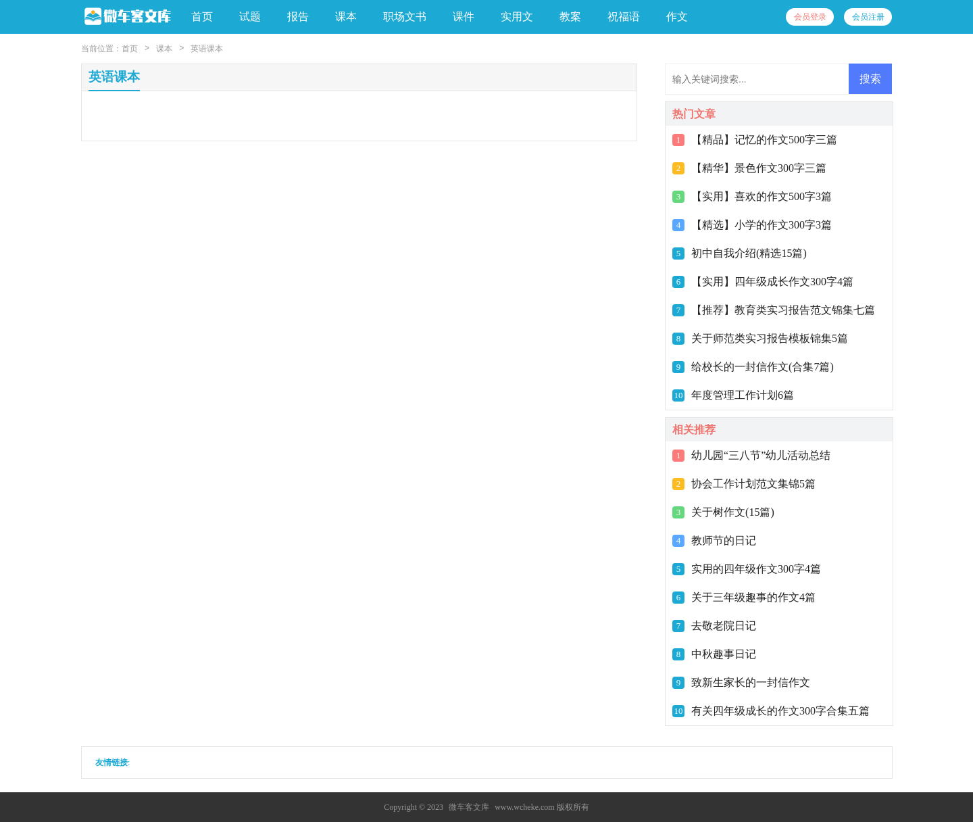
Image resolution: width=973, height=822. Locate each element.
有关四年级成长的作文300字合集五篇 (780, 711)
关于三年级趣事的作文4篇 (753, 597)
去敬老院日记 (723, 625)
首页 (202, 16)
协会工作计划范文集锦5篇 (753, 483)
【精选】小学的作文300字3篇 (761, 225)
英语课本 (207, 48)
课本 (164, 48)
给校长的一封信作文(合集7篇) (762, 366)
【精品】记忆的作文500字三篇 (764, 139)
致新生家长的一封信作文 (750, 682)
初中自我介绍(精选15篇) (749, 253)
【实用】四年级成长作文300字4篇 (772, 281)
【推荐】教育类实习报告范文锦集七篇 (783, 310)
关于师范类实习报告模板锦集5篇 (769, 338)
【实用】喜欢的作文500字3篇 (761, 196)
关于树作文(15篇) (732, 512)
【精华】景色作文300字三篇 (758, 168)
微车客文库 (469, 807)
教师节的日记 (723, 540)
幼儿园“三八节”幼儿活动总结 (760, 455)
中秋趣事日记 (723, 654)
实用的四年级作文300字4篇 (756, 569)
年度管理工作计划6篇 (742, 395)
